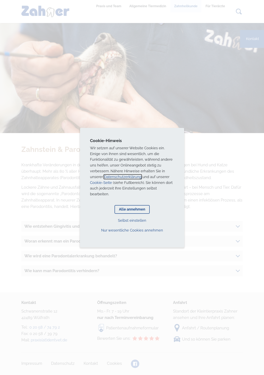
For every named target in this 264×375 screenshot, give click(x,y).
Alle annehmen (132, 209)
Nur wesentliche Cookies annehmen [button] (132, 230)
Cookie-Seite (101, 182)
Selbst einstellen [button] (132, 220)
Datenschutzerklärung (122, 177)
